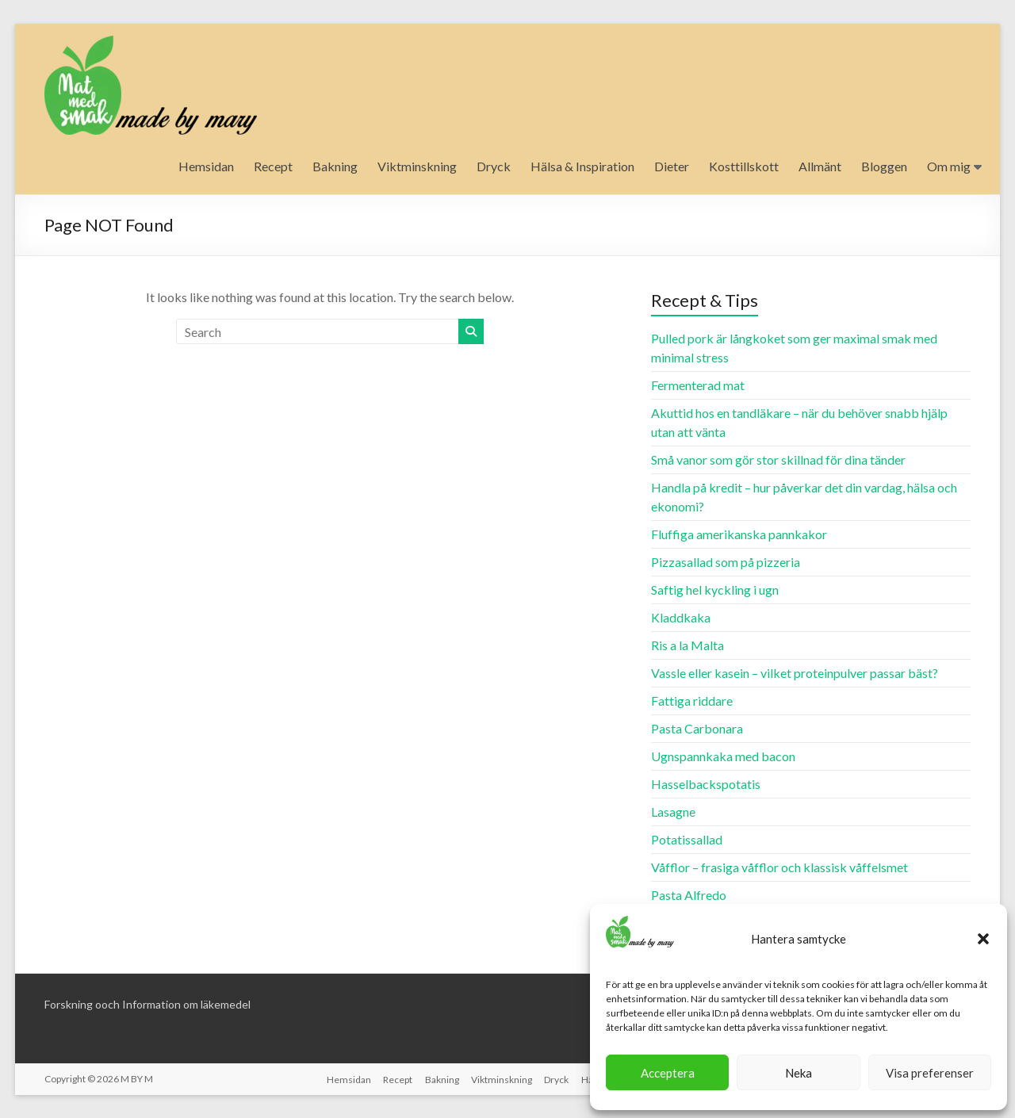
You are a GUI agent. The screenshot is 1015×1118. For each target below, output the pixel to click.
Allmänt (820, 166)
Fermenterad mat (698, 384)
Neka (798, 1073)
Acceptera (668, 1073)
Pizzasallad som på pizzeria (725, 561)
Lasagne (673, 811)
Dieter (671, 166)
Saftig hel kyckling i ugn (715, 589)
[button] (983, 939)
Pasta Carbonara (697, 728)
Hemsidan (206, 166)
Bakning (335, 166)
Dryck (494, 166)
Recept (273, 166)
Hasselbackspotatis (705, 783)
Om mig (949, 166)
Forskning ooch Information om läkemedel (147, 1004)
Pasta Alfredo (688, 894)
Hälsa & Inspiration (582, 166)
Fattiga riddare (692, 700)
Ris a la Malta (687, 645)
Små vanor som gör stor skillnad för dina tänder (778, 459)
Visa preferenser (930, 1073)
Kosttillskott (744, 166)
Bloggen (884, 166)
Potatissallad (686, 839)
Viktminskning (417, 166)
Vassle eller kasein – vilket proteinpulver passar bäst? (794, 672)
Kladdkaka (680, 617)
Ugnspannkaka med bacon (723, 756)
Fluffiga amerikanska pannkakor (739, 534)
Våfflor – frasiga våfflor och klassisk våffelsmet (779, 867)
